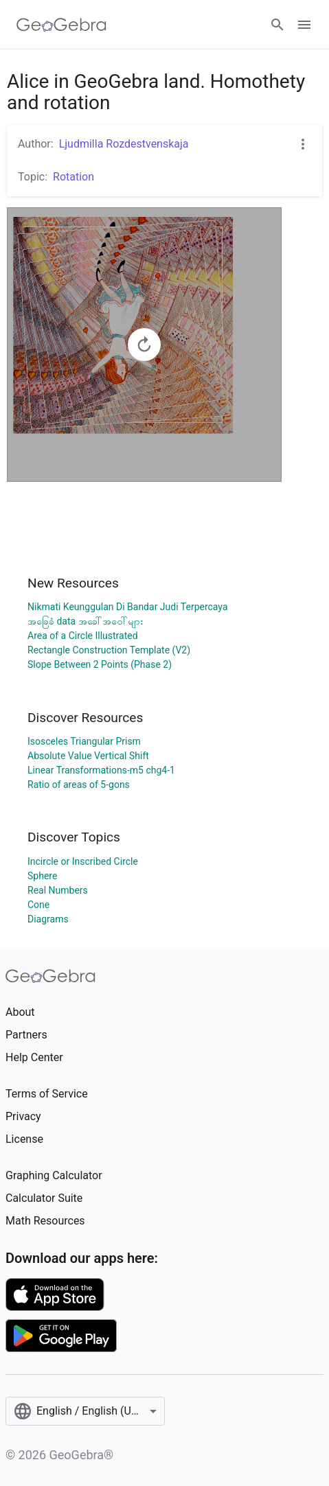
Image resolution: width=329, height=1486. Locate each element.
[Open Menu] (304, 24)
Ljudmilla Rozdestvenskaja (124, 143)
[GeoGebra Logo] (61, 25)
